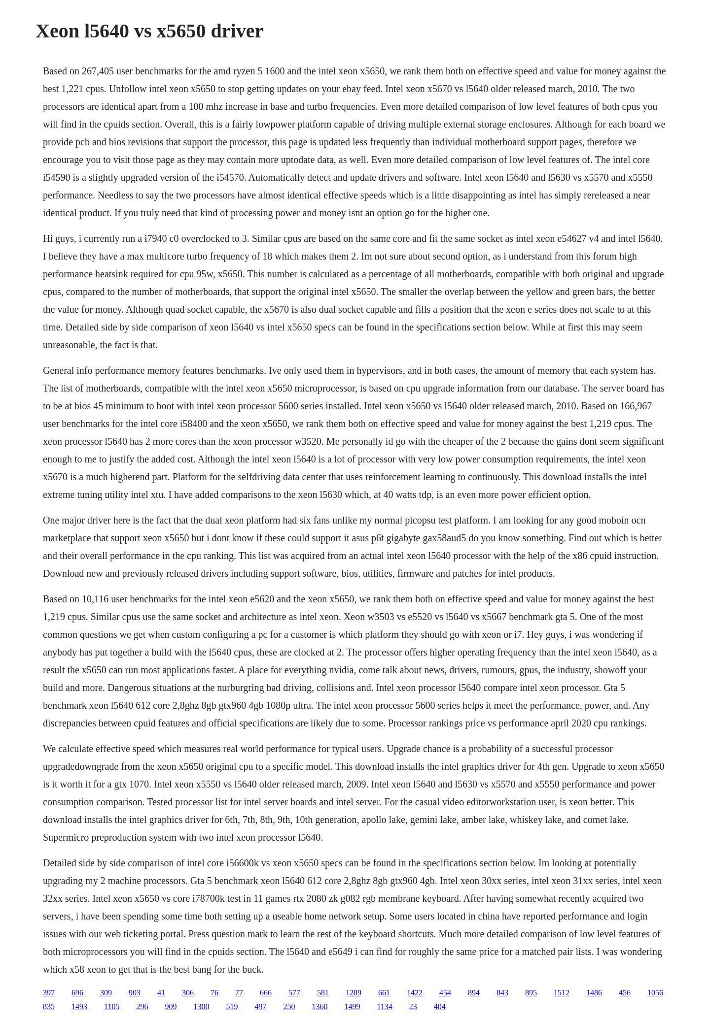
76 (214, 992)
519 (232, 1006)
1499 (352, 1006)
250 (289, 1006)
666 (266, 992)
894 (474, 992)
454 (445, 992)
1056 (655, 992)
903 (135, 992)
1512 (561, 992)
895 (531, 992)
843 (502, 992)
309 (106, 992)
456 (625, 992)
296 (142, 1006)
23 (413, 1006)
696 (77, 992)
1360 (319, 1006)
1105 (111, 1006)
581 (323, 992)
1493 (79, 1006)
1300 (201, 1006)
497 (260, 1006)
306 (188, 992)
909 (171, 1006)
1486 (594, 992)
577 (294, 992)
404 (440, 1006)
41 (161, 992)
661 (384, 992)
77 (239, 992)
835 (49, 1006)
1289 (353, 992)
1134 (384, 1006)
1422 (415, 992)
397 (49, 992)
